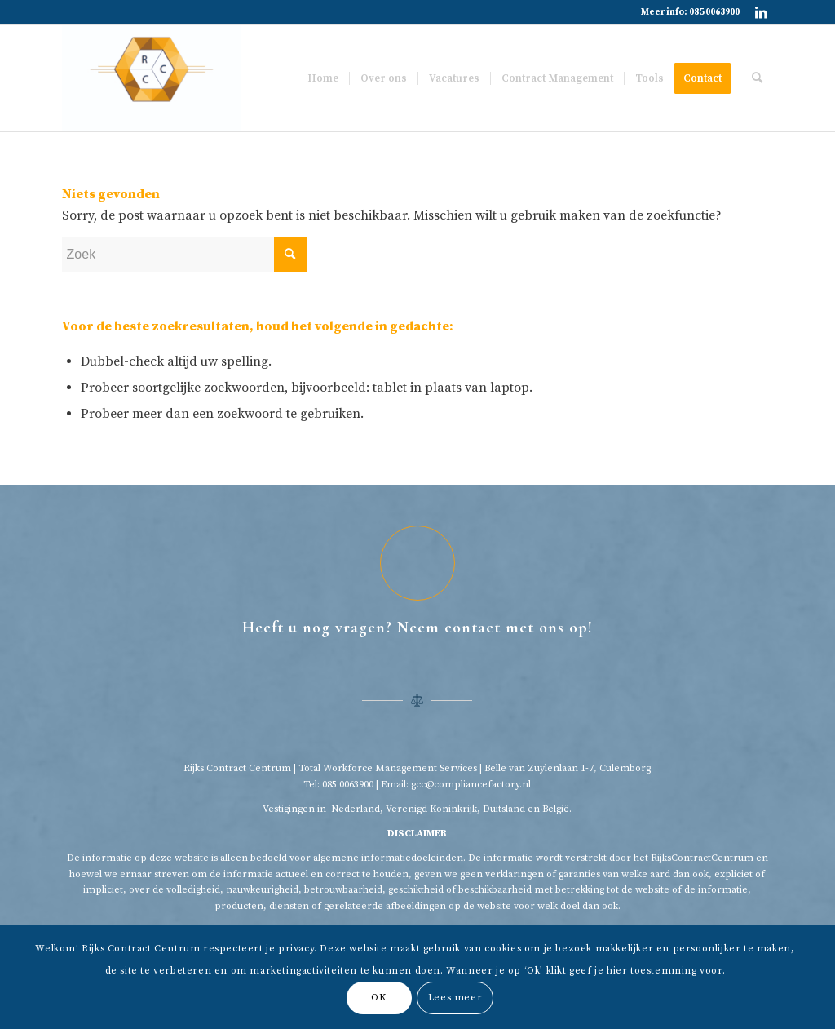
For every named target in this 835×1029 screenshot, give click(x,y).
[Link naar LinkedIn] (761, 12)
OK (378, 997)
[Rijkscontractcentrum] (151, 78)
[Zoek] (757, 78)
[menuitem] (323, 78)
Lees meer (455, 997)
